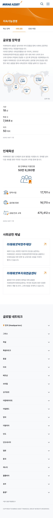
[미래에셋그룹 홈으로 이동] (12, 4)
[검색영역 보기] (41, 3)
